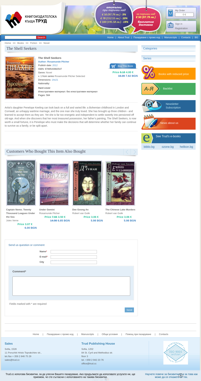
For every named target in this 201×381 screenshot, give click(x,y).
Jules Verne (12, 220)
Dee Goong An (80, 209)
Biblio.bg (149, 146)
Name (43, 251)
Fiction (33, 43)
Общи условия (110, 334)
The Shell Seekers (49, 57)
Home (110, 37)
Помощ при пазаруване (138, 334)
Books (20, 43)
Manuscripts (170, 37)
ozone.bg (168, 146)
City (42, 262)
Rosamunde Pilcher (58, 61)
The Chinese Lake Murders (120, 209)
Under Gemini (47, 209)
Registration (181, 28)
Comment (19, 271)
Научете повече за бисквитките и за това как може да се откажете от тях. (171, 375)
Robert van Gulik (81, 213)
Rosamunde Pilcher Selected (70, 76)
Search (41, 37)
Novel (47, 43)
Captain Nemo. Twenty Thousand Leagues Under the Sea (20, 213)
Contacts (186, 37)
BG (196, 37)
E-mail (44, 256)
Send (129, 310)
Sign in (178, 23)
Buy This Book (125, 66)
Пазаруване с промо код (147, 37)
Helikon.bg (186, 146)
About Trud (123, 37)
